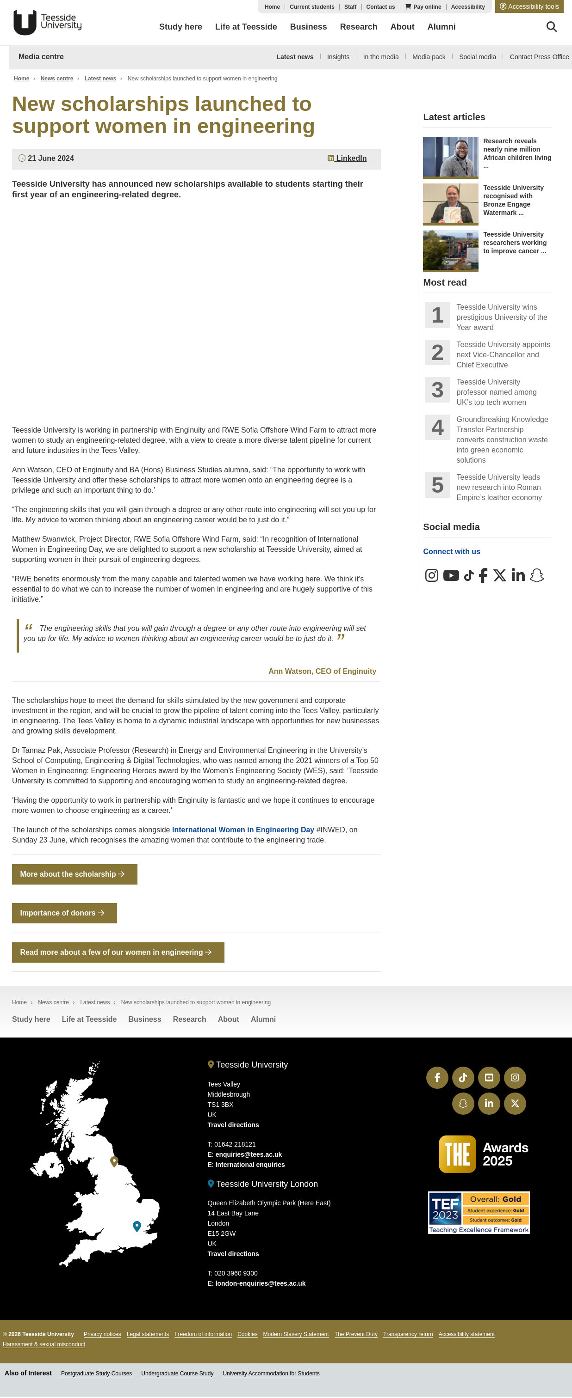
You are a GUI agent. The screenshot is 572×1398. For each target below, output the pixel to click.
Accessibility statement (467, 1335)
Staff (350, 7)
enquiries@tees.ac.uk (249, 1155)
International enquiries (250, 1165)
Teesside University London (263, 1185)
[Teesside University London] (137, 1227)
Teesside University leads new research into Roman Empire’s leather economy (499, 487)
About (228, 1020)
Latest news (294, 57)
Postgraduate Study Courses (96, 1374)
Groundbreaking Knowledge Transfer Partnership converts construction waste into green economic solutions (502, 439)
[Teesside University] (114, 1163)
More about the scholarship (72, 874)
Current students (312, 7)
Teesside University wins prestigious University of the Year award (501, 317)
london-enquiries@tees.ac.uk (261, 1284)
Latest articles (454, 117)
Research (189, 1020)
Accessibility (468, 7)
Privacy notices (102, 1335)
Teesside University (47, 22)
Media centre (41, 57)
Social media (477, 57)
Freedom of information (203, 1335)
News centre (57, 78)
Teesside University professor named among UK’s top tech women (496, 392)
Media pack (429, 57)
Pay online (427, 7)
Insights (338, 57)
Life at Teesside (89, 1020)
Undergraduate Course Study (177, 1374)
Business (145, 1020)
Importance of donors (62, 913)
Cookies (247, 1335)
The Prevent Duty (356, 1335)
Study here (31, 1020)
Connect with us (451, 552)
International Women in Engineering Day (243, 830)
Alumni (263, 1020)
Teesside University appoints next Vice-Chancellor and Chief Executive (503, 355)
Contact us (381, 7)
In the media (381, 57)
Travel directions (233, 1125)
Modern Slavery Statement (296, 1335)
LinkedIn (347, 158)
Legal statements (148, 1335)
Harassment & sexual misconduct (44, 1345)
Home (272, 7)
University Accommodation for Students (271, 1374)
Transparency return (408, 1335)
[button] (529, 6)
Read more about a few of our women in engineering (116, 953)
